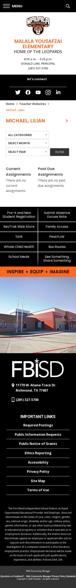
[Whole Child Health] (19, 247)
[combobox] (27, 135)
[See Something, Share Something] (57, 259)
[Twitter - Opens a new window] (18, 93)
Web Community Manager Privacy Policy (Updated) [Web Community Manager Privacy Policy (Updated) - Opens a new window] (51, 576)
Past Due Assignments (50, 171)
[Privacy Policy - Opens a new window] (38, 471)
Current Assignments (18, 171)
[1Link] (19, 237)
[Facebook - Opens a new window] (28, 93)
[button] (12, 6)
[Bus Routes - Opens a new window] (57, 247)
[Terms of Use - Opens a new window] (38, 490)
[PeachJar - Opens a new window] (57, 237)
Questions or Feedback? (12, 576)
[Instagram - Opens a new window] (48, 93)
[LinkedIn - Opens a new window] (58, 93)
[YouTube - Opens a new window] (38, 93)
